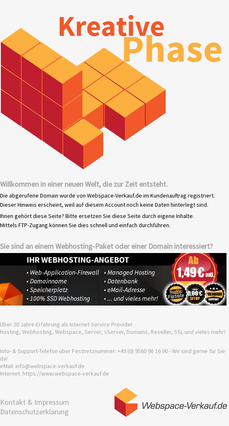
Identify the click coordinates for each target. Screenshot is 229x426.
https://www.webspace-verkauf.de (65, 373)
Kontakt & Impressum (34, 402)
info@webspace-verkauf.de (50, 366)
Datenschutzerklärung (34, 411)
